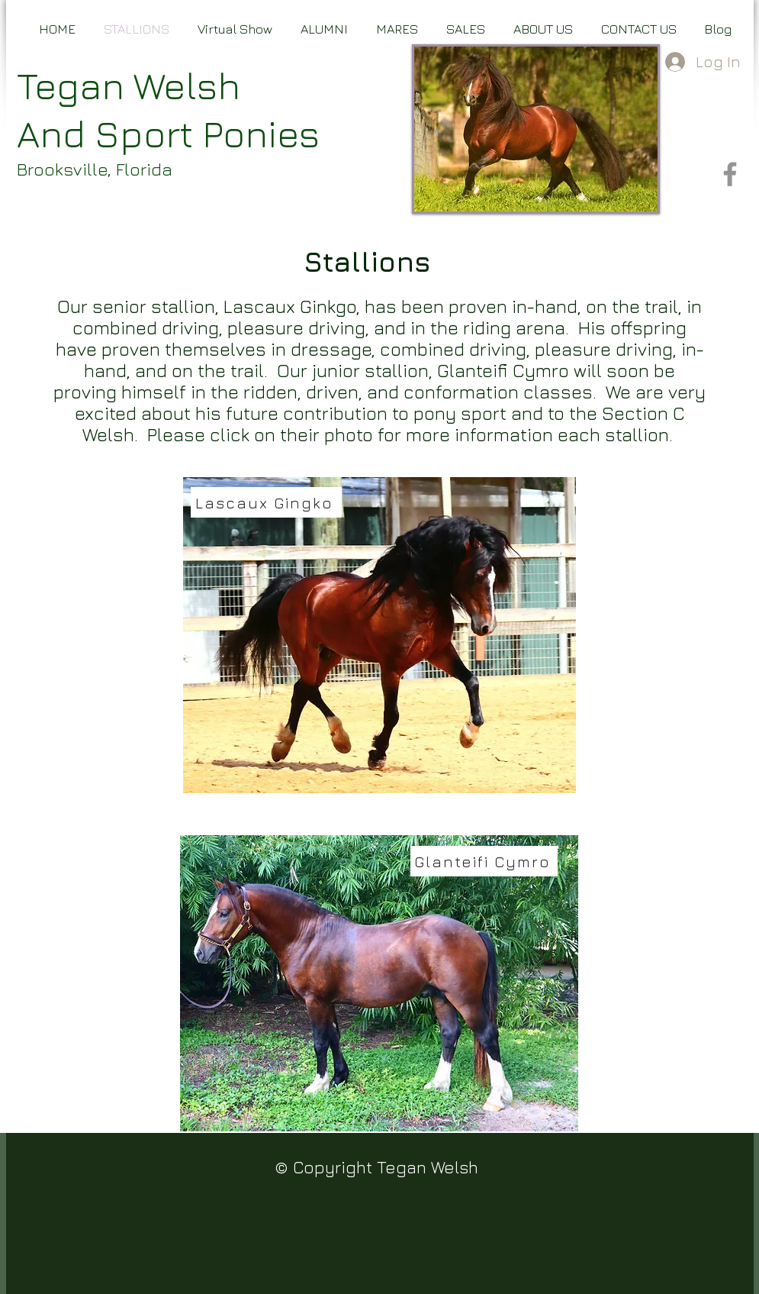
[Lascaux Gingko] (266, 502)
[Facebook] (730, 174)
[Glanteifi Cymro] (484, 861)
